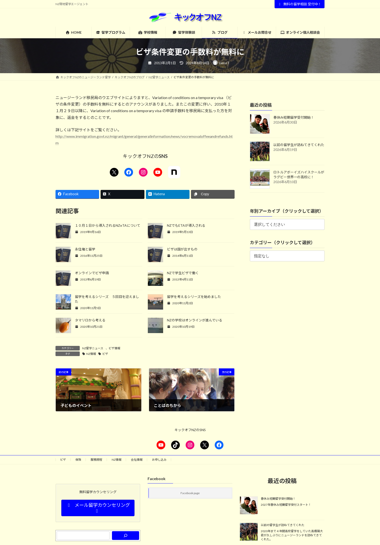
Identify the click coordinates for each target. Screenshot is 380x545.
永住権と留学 (85, 249)
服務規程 (96, 459)
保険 (78, 459)
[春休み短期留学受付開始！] (249, 505)
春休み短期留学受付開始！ (293, 117)
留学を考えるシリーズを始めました (194, 297)
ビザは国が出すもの (182, 249)
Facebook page (190, 493)
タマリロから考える (90, 320)
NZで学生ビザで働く (183, 273)
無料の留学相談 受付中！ (300, 4)
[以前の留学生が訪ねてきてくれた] (249, 532)
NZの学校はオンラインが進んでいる (194, 320)
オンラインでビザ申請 (92, 273)
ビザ (105, 354)
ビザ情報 (114, 348)
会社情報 (136, 459)
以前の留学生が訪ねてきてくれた (298, 145)
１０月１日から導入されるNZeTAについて (107, 225)
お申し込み (159, 459)
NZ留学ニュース (92, 348)
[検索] (125, 535)
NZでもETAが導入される (186, 225)
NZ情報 (91, 354)
